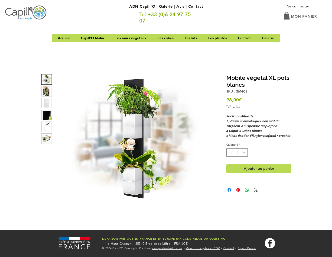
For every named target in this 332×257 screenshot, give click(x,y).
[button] (286, 15)
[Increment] (244, 153)
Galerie (166, 6)
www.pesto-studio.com (167, 248)
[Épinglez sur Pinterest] (238, 190)
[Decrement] (230, 153)
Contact (195, 6)
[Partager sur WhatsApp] (247, 190)
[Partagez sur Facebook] (229, 190)
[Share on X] (256, 190)
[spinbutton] (237, 153)
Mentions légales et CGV (203, 248)
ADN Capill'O (142, 6)
